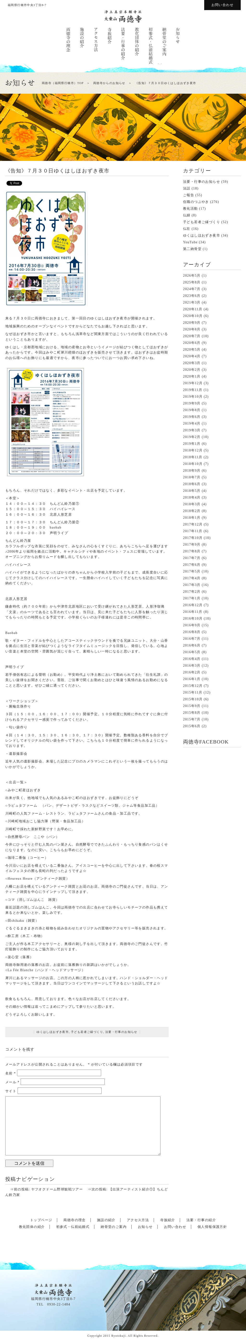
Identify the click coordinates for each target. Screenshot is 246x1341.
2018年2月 (192, 511)
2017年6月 (192, 565)
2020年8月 (192, 329)
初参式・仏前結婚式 (73, 1227)
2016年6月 (192, 645)
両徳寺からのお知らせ (109, 83)
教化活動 (190, 208)
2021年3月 (192, 302)
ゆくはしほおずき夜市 (53, 1032)
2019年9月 (192, 403)
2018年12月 (193, 450)
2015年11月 (193, 692)
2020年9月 (192, 322)
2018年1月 (192, 517)
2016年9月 (192, 625)
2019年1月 (192, 443)
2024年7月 (192, 289)
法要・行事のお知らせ (121, 1032)
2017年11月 (193, 531)
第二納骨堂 (192, 249)
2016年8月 (192, 632)
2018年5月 (192, 491)
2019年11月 (193, 390)
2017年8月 (192, 551)
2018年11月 (193, 457)
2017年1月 (192, 598)
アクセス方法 (138, 1220)
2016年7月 (192, 638)
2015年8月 (192, 712)
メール (12, 1082)
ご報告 (188, 195)
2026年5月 (192, 275)
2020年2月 (192, 370)
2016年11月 (193, 612)
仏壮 (187, 229)
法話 (187, 188)
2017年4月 (192, 578)
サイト (10, 1091)
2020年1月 (192, 376)
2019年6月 (192, 417)
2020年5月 (192, 349)
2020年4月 (192, 356)
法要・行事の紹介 (201, 1220)
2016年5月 (192, 652)
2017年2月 (192, 591)
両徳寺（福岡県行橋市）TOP (63, 83)
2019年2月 (192, 437)
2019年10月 (193, 396)
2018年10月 (193, 464)
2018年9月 (192, 470)
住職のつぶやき (196, 202)
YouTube (190, 242)
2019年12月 (193, 383)
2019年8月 (192, 410)
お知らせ (145, 1227)
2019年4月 (192, 423)
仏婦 (187, 215)
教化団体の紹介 (32, 1227)
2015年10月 (193, 699)
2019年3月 (192, 430)
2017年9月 (192, 544)
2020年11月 (193, 309)
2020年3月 (192, 363)
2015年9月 (192, 706)
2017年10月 (193, 538)
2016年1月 (192, 679)
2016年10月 (193, 618)
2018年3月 (192, 504)
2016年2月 (192, 672)
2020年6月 (192, 343)
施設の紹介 (106, 1220)
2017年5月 (192, 571)
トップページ (41, 1220)
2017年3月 (192, 585)
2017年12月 (193, 524)
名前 (10, 1073)
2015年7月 (192, 719)
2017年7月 (192, 558)
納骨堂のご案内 (114, 1227)
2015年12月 (193, 686)
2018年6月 (192, 484)
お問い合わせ (222, 5)
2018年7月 (192, 477)
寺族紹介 (167, 1220)
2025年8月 (192, 282)
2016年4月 (192, 659)
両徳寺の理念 (74, 1220)
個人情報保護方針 (212, 1227)
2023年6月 (192, 296)
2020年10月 (193, 316)
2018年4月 (192, 497)
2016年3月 (192, 665)
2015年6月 (192, 726)
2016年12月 (193, 605)
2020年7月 (192, 336)
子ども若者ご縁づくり (87, 1032)
